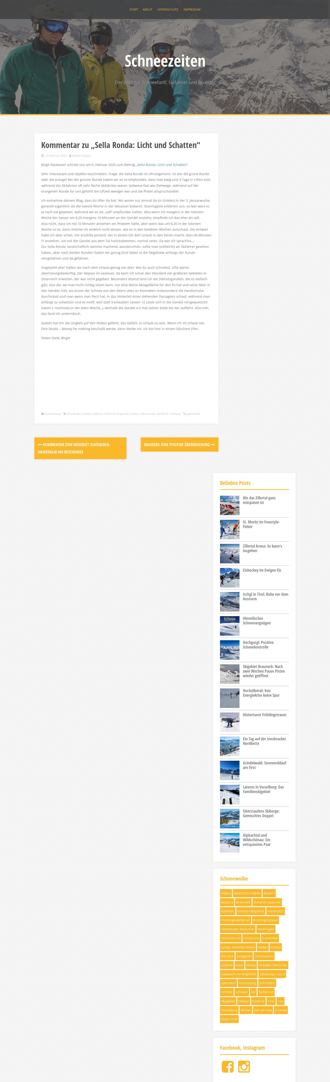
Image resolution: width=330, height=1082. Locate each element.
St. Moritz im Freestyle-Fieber (261, 185)
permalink (48, 457)
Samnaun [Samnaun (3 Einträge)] (228, 644)
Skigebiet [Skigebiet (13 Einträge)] (228, 662)
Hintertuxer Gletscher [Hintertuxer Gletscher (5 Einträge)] (237, 590)
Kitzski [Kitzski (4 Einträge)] (276, 608)
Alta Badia (73, 452)
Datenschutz (168, 9)
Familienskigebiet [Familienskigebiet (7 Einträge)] (250, 572)
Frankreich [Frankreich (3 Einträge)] (275, 572)
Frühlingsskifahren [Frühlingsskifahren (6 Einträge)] (235, 581)
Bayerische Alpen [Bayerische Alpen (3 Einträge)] (247, 554)
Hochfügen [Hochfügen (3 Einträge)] (266, 590)
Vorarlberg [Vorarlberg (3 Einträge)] (229, 670)
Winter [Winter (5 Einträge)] (246, 670)
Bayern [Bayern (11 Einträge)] (269, 554)
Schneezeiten (165, 60)
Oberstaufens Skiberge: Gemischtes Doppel (261, 474)
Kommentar (53, 452)
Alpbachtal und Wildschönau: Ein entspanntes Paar (257, 500)
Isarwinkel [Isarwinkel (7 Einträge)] (270, 599)
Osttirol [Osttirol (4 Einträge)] (227, 625)
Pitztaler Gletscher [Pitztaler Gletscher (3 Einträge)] (273, 625)
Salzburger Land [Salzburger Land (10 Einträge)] (272, 634)
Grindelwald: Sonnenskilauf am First (264, 426)
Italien (134, 452)
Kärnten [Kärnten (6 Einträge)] (227, 617)
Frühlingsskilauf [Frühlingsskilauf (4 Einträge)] (265, 581)
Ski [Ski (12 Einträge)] (253, 653)
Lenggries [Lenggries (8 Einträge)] (244, 617)
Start (133, 9)
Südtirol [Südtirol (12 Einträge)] (258, 662)
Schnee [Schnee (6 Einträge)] (226, 653)
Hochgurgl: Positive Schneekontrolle (258, 305)
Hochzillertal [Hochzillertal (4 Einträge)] (230, 599)
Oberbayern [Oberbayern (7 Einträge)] (264, 617)
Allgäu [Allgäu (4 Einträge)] (226, 554)
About (147, 9)
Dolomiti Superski (116, 452)
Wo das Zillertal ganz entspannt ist (259, 161)
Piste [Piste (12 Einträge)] (239, 625)
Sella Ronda (148, 452)
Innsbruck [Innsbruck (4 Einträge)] (251, 599)
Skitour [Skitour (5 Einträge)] (243, 662)
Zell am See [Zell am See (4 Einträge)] (263, 670)
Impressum (192, 9)
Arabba (86, 452)
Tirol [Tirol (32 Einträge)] (271, 662)
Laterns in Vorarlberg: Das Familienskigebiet (263, 450)
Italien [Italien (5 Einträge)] (263, 608)
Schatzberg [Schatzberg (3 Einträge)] (247, 644)
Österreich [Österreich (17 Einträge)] (229, 679)
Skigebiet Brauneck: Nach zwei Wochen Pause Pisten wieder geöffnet (264, 331)
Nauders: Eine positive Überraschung (167, 488)
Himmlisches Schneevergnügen (257, 281)
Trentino (175, 452)
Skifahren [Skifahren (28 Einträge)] (266, 653)
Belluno (98, 452)
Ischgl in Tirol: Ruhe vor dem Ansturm (265, 257)
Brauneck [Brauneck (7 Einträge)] (243, 563)
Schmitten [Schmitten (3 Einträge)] (267, 644)
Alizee (103, 1072)
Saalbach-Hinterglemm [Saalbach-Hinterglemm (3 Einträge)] (238, 634)
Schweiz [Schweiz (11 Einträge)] (242, 653)
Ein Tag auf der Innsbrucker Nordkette (264, 402)
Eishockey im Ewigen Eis (262, 230)
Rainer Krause (81, 164)
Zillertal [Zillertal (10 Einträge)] (281, 670)
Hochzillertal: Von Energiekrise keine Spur (261, 353)
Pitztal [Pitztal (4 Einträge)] (251, 625)
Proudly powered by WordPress (58, 1072)
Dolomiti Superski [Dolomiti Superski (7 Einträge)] (267, 563)
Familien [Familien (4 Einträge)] (227, 572)
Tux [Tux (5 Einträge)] (280, 662)
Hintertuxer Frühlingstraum (264, 375)
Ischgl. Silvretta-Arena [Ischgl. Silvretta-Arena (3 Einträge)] (238, 608)
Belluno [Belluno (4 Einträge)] (227, 563)
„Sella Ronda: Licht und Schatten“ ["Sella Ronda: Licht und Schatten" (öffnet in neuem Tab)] (161, 174)
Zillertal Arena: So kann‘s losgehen (262, 209)
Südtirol (162, 452)
